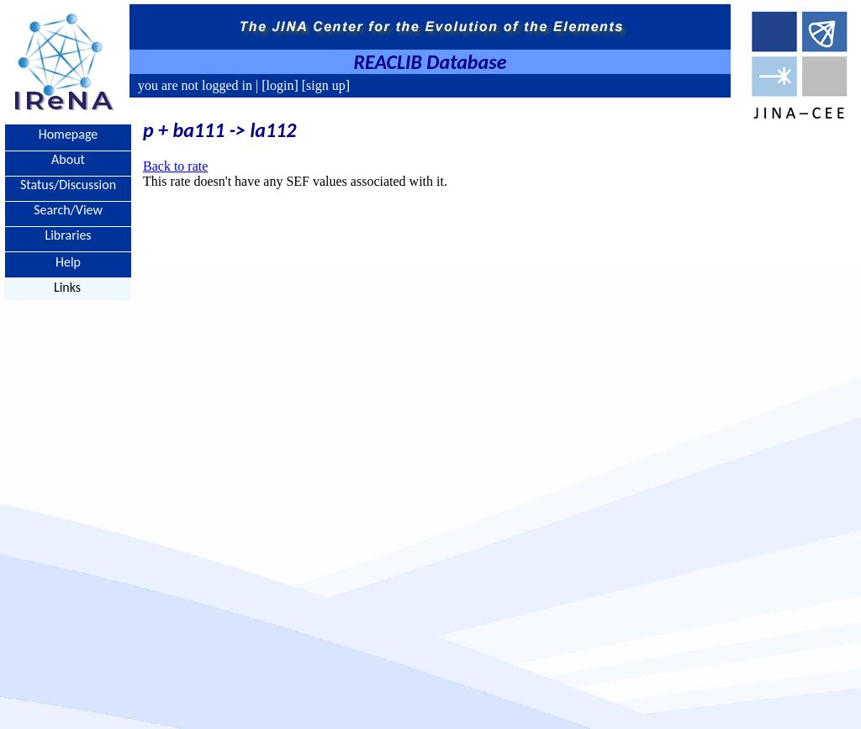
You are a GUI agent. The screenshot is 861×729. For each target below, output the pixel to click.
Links (67, 287)
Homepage (68, 134)
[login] (279, 85)
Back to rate (175, 166)
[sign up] (324, 85)
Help (68, 261)
